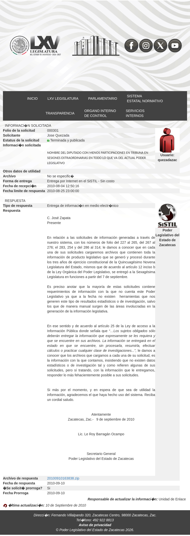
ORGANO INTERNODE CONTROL (100, 113)
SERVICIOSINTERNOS (135, 113)
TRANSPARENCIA (59, 113)
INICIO (32, 98)
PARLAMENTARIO (102, 98)
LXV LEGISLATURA (63, 98)
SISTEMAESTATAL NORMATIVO (145, 98)
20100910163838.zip (63, 478)
